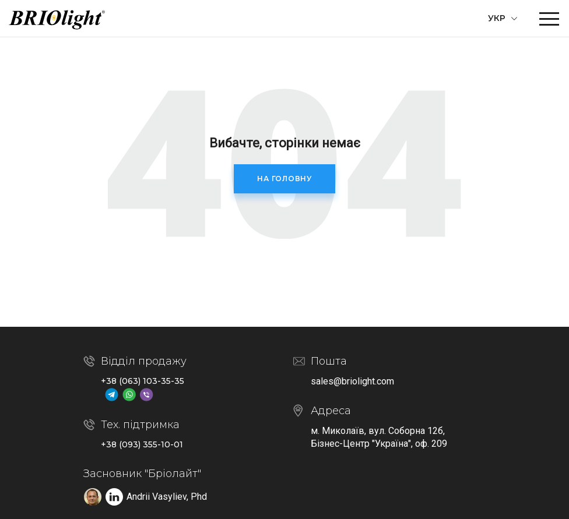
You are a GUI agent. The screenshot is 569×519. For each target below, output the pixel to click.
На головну (284, 178)
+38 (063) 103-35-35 (142, 381)
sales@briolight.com (352, 381)
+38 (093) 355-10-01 (142, 444)
